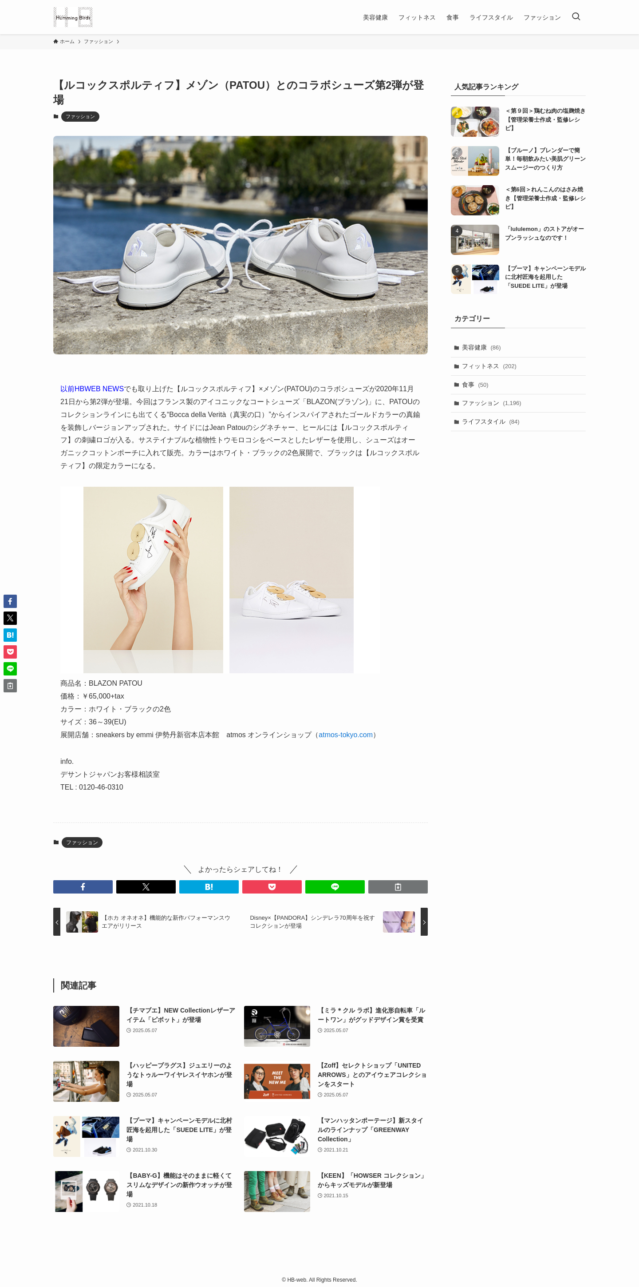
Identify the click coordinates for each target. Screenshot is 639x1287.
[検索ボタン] (576, 17)
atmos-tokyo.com (346, 735)
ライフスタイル (491, 421)
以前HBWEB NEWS (92, 389)
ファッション (80, 116)
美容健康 (481, 347)
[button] (83, 887)
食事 (475, 384)
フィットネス (489, 365)
